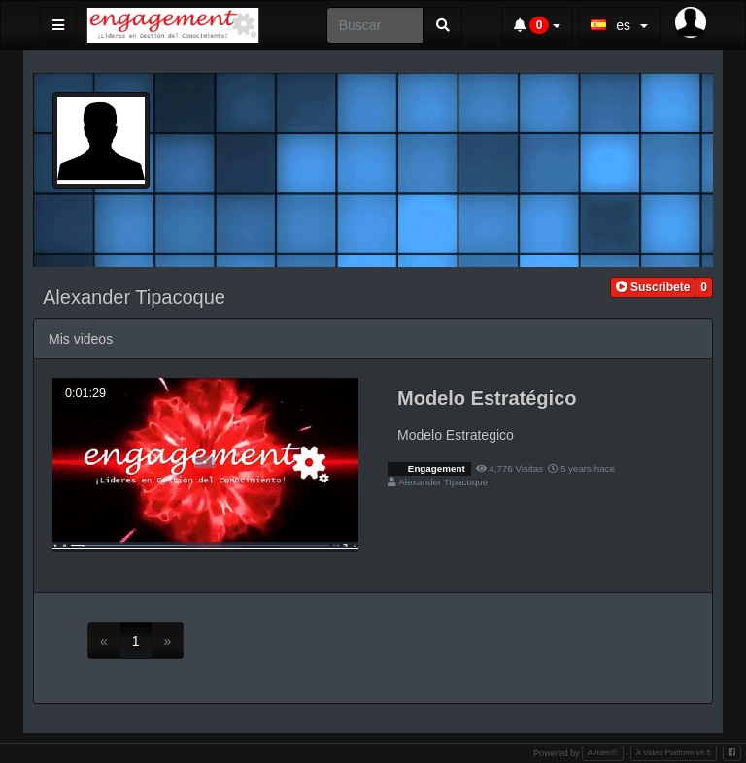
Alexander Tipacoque (443, 482)
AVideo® (603, 752)
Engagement (435, 468)
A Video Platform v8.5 (673, 752)
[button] (653, 287)
